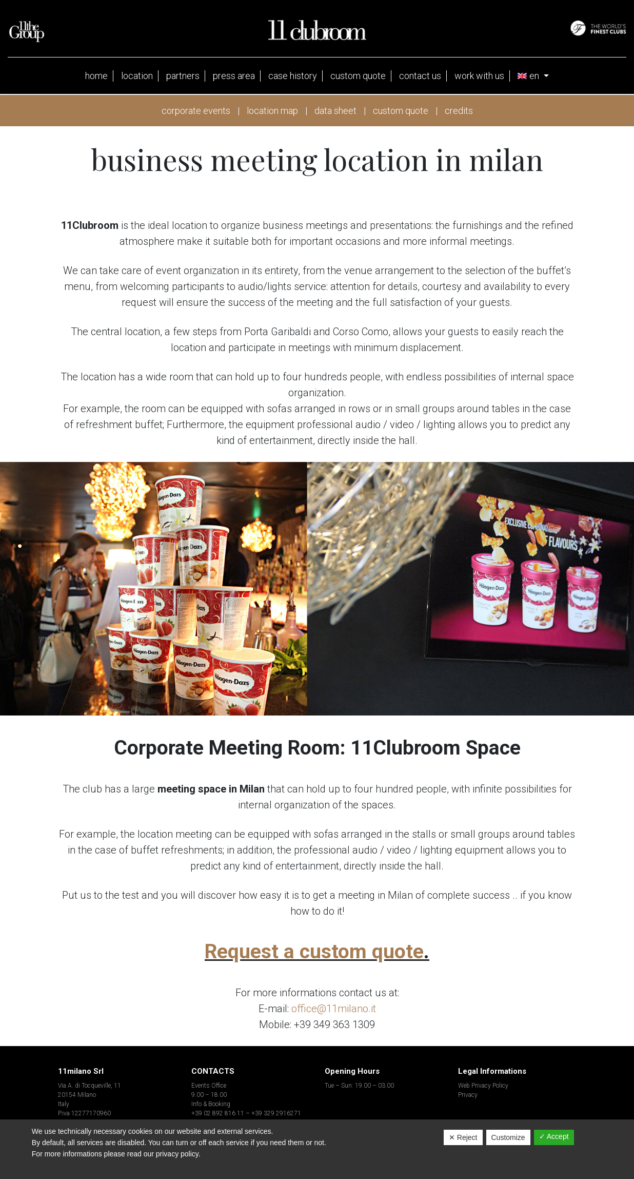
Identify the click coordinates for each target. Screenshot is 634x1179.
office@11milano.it (333, 1008)
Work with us (479, 75)
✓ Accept (554, 1136)
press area (234, 75)
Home (96, 75)
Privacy (468, 1094)
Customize (508, 1137)
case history (292, 75)
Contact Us (420, 75)
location (137, 75)
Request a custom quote (314, 951)
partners (183, 75)
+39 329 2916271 (276, 1113)
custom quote (400, 110)
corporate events (196, 110)
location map (272, 110)
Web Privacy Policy (483, 1085)
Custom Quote (358, 75)
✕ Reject (463, 1137)
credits (459, 110)
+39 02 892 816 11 (217, 1113)
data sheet (335, 110)
